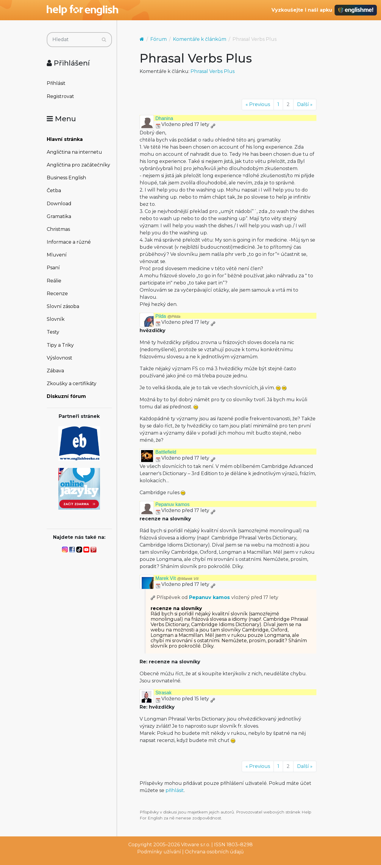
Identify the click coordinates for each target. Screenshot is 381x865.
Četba (54, 190)
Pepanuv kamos (172, 504)
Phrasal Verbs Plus (212, 71)
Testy (53, 332)
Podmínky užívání (159, 852)
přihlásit (174, 790)
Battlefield (165, 452)
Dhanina (164, 118)
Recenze (57, 293)
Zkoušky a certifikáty (71, 383)
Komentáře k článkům (199, 39)
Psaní (53, 267)
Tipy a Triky (60, 345)
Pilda (167, 316)
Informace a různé (69, 242)
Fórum (158, 39)
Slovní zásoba (63, 306)
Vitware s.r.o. (195, 844)
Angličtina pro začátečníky (78, 165)
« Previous (258, 104)
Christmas (58, 229)
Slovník (56, 319)
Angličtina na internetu (74, 152)
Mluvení (57, 255)
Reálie (54, 281)
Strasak (163, 692)
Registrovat (60, 96)
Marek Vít (177, 578)
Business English (66, 178)
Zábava (55, 371)
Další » (305, 104)
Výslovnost (59, 358)
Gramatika (59, 216)
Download (59, 203)
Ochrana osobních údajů (214, 852)
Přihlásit (56, 83)
